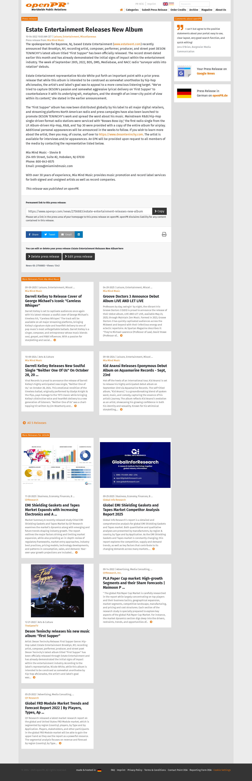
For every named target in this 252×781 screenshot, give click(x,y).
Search (217, 4)
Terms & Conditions (155, 770)
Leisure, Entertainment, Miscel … (57, 287)
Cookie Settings (222, 770)
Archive (193, 9)
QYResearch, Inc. (112, 572)
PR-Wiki (139, 3)
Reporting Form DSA (200, 770)
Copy (159, 211)
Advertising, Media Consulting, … (134, 569)
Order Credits (178, 9)
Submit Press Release (154, 9)
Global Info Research (114, 499)
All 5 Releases (33, 423)
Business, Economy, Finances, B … (56, 496)
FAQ (113, 770)
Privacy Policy (135, 770)
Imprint (151, 3)
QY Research (32, 698)
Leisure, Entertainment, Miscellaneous (75, 36)
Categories (132, 9)
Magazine (206, 9)
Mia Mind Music (55, 40)
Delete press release (43, 256)
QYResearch (31, 499)
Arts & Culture (46, 356)
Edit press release (78, 256)
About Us (221, 9)
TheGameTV (31, 625)
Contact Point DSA (177, 770)
